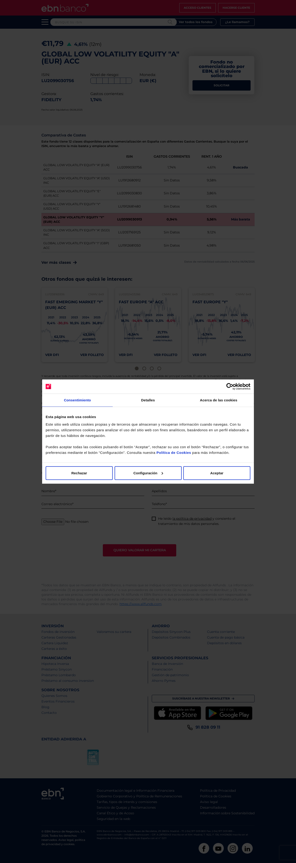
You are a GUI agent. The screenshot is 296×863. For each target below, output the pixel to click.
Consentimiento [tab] (77, 400)
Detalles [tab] (148, 400)
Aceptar (217, 473)
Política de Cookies (173, 452)
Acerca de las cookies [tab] (218, 400)
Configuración (148, 473)
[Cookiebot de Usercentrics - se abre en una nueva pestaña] (229, 386)
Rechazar (79, 473)
